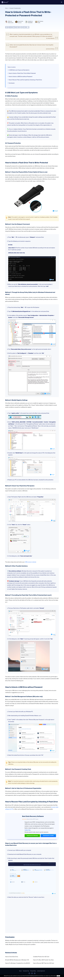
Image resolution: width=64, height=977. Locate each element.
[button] (61, 2)
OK (58, 975)
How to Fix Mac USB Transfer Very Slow (43, 960)
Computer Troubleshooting (15, 8)
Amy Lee (19, 22)
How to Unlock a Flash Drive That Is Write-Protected (22, 73)
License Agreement (41, 970)
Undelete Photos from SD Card (41, 956)
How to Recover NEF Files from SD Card (43, 963)
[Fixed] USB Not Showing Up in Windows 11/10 (17, 960)
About (20, 970)
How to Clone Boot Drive (11, 956)
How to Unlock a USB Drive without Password (20, 76)
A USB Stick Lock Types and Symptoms (19, 70)
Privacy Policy (33, 970)
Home (6, 8)
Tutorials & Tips (26, 970)
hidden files (27, 830)
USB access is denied (30, 562)
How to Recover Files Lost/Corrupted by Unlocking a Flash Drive (25, 80)
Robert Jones (10, 22)
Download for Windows (32, 835)
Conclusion (12, 83)
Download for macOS (48, 835)
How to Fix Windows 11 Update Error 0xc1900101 (17, 963)
